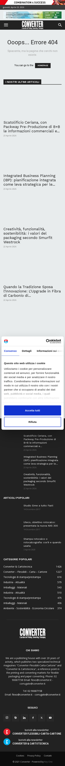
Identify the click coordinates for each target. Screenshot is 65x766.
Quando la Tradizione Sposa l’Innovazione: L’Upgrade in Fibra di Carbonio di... (32, 291)
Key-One (48, 761)
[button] (5, 25)
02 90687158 (35, 691)
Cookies (20, 755)
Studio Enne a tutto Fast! (38, 505)
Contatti (48, 755)
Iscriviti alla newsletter (36, 732)
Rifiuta (32, 421)
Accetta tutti (32, 410)
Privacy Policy (34, 755)
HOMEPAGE (43, 65)
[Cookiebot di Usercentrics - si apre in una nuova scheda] (46, 341)
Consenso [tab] (10, 350)
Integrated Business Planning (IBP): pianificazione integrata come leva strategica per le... (29, 180)
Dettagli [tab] (27, 350)
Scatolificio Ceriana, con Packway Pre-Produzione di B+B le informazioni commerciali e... (31, 126)
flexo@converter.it (22, 694)
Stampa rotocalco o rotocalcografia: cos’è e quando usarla (42, 542)
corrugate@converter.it (47, 694)
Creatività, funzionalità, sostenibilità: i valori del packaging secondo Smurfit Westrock (27, 235)
